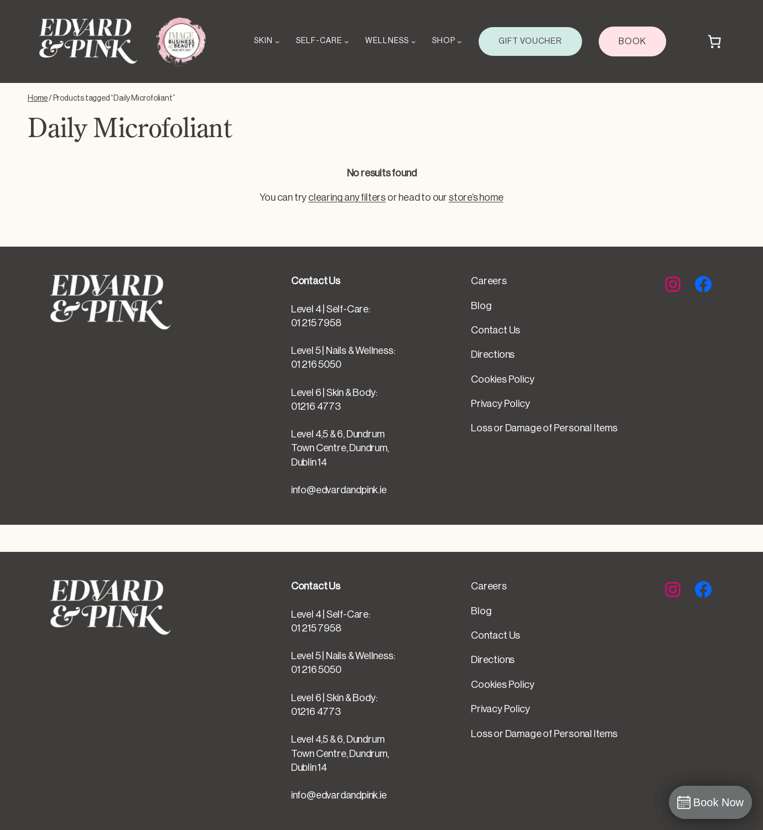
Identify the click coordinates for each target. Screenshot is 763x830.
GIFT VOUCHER (530, 41)
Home (38, 98)
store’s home (476, 197)
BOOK (632, 41)
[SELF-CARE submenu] (346, 41)
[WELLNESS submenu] (413, 41)
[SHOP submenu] (459, 41)
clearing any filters (347, 197)
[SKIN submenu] (277, 41)
